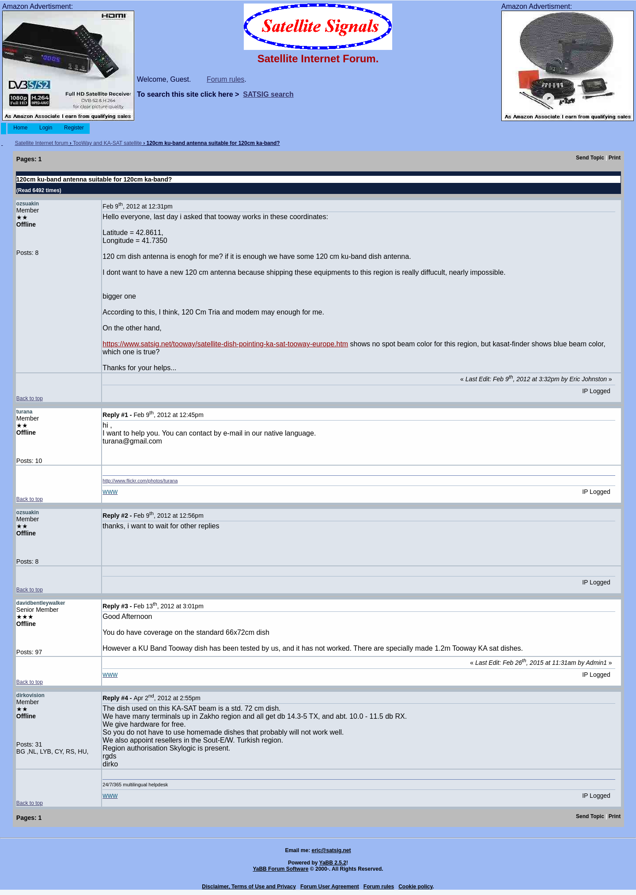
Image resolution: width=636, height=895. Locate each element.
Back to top (29, 398)
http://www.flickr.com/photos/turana (140, 480)
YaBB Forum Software (280, 869)
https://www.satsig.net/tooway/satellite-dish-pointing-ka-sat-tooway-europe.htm (225, 344)
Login (46, 128)
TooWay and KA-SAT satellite (107, 143)
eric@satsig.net (331, 850)
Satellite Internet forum (41, 143)
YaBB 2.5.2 (332, 863)
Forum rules (225, 79)
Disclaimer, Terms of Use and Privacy (249, 887)
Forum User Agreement (329, 887)
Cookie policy (415, 887)
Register (74, 128)
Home (21, 128)
